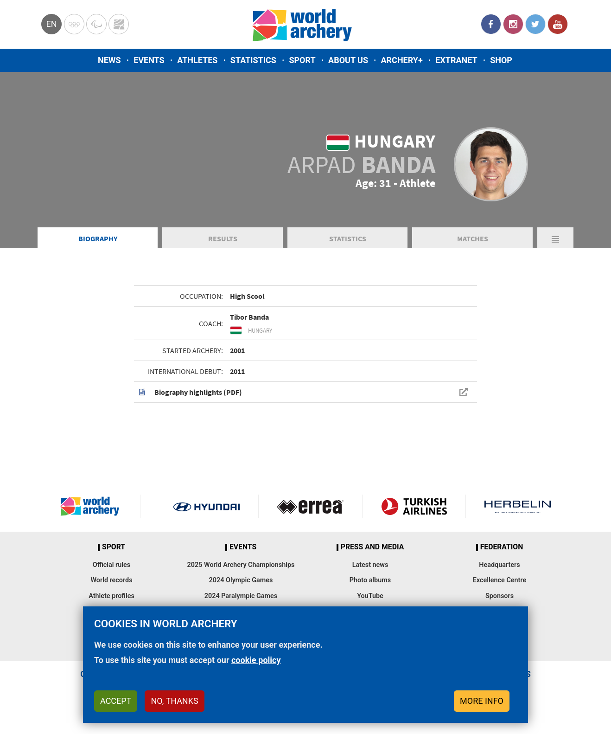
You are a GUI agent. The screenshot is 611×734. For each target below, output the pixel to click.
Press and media (372, 547)
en (51, 24)
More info (481, 701)
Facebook (491, 24)
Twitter (535, 24)
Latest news (370, 565)
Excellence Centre (499, 580)
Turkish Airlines (414, 506)
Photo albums (370, 580)
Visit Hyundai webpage (206, 506)
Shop (501, 60)
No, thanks (174, 701)
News (109, 60)
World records (111, 580)
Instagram (513, 24)
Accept (115, 701)
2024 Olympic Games (241, 580)
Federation (501, 547)
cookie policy (256, 660)
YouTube (557, 24)
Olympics (74, 24)
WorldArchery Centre (118, 24)
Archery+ (401, 60)
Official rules (111, 565)
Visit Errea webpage (310, 506)
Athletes (197, 60)
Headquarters (499, 565)
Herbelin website (517, 506)
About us (348, 60)
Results (222, 238)
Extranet (456, 60)
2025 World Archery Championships (241, 565)
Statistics (253, 60)
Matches (472, 238)
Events (149, 60)
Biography (97, 238)
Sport (302, 60)
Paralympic (96, 24)
